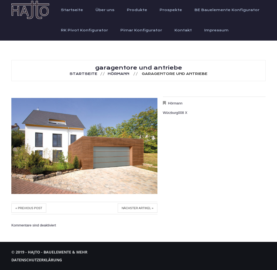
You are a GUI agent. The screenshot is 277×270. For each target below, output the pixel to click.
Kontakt (183, 30)
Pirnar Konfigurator (141, 30)
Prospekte (171, 10)
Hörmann (118, 74)
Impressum (216, 30)
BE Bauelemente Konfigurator (226, 10)
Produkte (137, 10)
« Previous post (28, 208)
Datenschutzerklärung (36, 259)
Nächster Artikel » (137, 208)
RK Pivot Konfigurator (84, 30)
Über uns (104, 10)
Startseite (72, 10)
